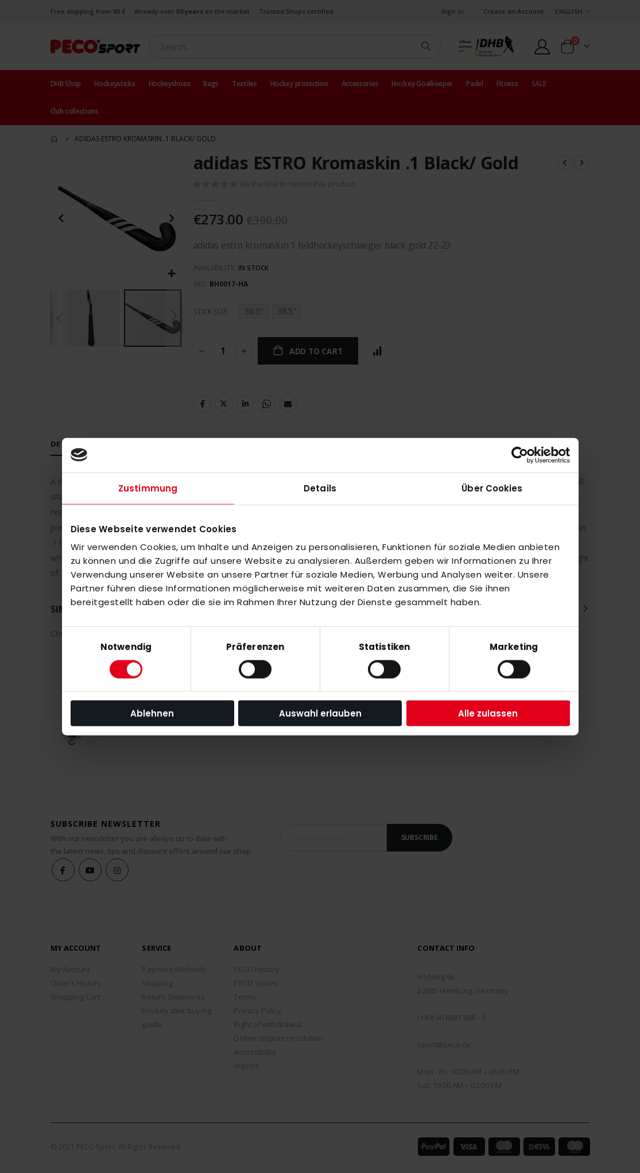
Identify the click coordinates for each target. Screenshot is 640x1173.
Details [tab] (320, 488)
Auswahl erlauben (320, 713)
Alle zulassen (488, 713)
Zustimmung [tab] (147, 488)
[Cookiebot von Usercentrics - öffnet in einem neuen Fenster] (520, 454)
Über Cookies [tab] (491, 488)
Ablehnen (152, 713)
